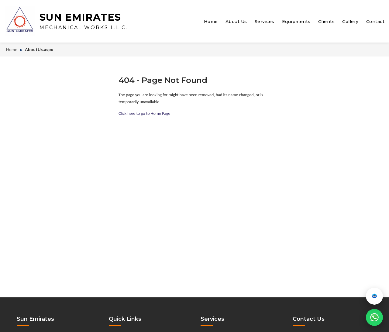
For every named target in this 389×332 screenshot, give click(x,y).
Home (211, 21)
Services (264, 21)
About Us (236, 21)
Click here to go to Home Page (144, 113)
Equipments (296, 21)
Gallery (350, 21)
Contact (375, 21)
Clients (326, 21)
